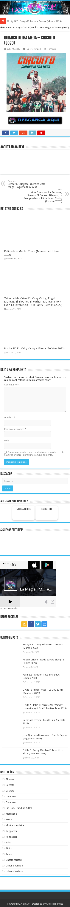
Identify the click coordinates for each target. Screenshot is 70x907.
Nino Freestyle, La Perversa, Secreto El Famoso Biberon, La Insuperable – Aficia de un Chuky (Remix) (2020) (43, 195)
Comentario (11, 384)
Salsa (8, 842)
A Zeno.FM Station (9, 609)
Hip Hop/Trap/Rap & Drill (19, 808)
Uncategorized (19, 27)
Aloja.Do (25, 903)
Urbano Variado (14, 865)
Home (5, 27)
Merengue (11, 813)
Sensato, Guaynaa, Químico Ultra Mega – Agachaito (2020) (27, 184)
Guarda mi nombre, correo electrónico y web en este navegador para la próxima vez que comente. (34, 453)
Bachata (10, 785)
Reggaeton (12, 831)
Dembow (11, 796)
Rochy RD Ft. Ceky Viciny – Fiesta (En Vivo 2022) (34, 348)
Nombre (9, 417)
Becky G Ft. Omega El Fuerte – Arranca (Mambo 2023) (34, 21)
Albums (10, 779)
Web (6, 440)
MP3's (9, 819)
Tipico (9, 848)
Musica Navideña (15, 825)
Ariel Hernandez (54, 903)
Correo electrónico (15, 429)
